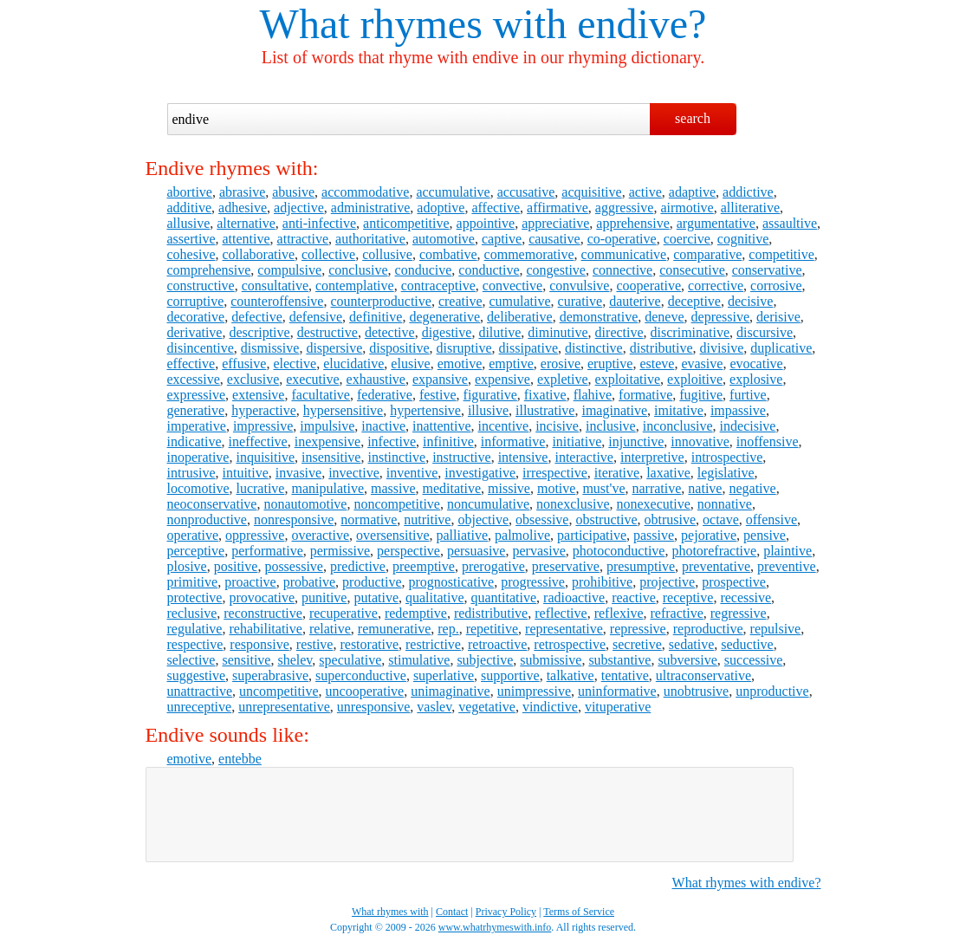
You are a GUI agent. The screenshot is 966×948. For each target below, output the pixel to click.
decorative (196, 316)
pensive (764, 535)
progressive (533, 582)
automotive (443, 238)
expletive (562, 379)
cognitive (743, 238)
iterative (616, 472)
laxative (668, 472)
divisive (722, 348)
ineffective (258, 441)
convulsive (579, 285)
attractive (303, 238)
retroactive (497, 644)
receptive (688, 597)
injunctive (636, 441)
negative (752, 488)
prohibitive (602, 582)
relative (330, 628)
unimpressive (534, 691)
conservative (767, 270)
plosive (187, 566)
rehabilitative (265, 628)
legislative (726, 472)
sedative (691, 644)
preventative (716, 566)
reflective (561, 613)
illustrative (544, 410)
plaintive (787, 550)
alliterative (750, 207)
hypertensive (425, 410)
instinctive (396, 457)
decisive (750, 301)
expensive (502, 379)
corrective (715, 285)
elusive (410, 363)
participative (591, 535)
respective (195, 644)
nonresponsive (294, 519)
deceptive (694, 301)
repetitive (492, 628)
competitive (781, 254)
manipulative (327, 488)
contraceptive (438, 285)
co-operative (622, 238)
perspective (408, 550)
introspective (727, 457)
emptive (511, 363)
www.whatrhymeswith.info (495, 927)
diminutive (557, 332)
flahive (593, 394)
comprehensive (209, 270)
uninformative (617, 691)
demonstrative (599, 316)
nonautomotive (305, 504)
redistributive (491, 613)
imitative (678, 410)
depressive (720, 316)
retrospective (570, 644)
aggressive (624, 207)
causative (554, 238)
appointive (486, 223)
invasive (298, 472)
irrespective (554, 472)
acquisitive (591, 192)
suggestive (196, 675)
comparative (707, 254)
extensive (258, 394)
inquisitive (265, 457)
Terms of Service (578, 912)
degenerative (444, 316)
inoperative (198, 457)
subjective (485, 660)
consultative (275, 285)
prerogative (493, 566)
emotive (460, 363)
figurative (490, 394)
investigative (479, 472)
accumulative (452, 192)
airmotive (686, 207)
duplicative (781, 348)
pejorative (708, 535)
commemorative (529, 254)
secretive (637, 644)
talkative (570, 675)
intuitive (246, 472)
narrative (657, 488)
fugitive (701, 394)
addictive (748, 192)
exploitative (628, 379)
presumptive (640, 566)
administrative (371, 207)
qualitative (434, 597)
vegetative (486, 706)
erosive (560, 363)
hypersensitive (343, 410)
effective (191, 363)
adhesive (242, 207)
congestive (556, 270)
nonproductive (207, 519)
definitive (375, 316)
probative (309, 582)
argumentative (716, 223)
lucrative (260, 488)
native (705, 488)
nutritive (427, 519)
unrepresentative (284, 706)
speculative (350, 660)
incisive (557, 426)
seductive (747, 644)
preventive (786, 566)
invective (353, 472)
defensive (315, 316)
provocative (262, 597)
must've (603, 488)
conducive (423, 270)
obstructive (606, 519)
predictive (358, 566)
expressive (196, 394)
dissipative (528, 348)
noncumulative (488, 504)
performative (267, 550)
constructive (201, 285)
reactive (634, 597)
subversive (687, 660)
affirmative (557, 207)
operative (193, 535)
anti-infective (319, 223)
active (645, 192)
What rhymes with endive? (746, 882)
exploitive (695, 379)
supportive (510, 675)
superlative (443, 675)
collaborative (258, 254)
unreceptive (199, 706)
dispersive (334, 348)
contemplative (354, 285)
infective (391, 441)
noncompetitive (396, 504)
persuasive (476, 550)
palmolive (522, 535)
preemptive (423, 566)
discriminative (690, 332)
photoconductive (619, 550)
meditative (452, 488)
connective (622, 270)
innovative (700, 441)
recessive (745, 597)
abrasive (242, 192)
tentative (625, 675)
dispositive (399, 348)
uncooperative (365, 691)
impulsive (327, 426)
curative (580, 301)
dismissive (270, 348)
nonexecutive (653, 504)
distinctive (594, 348)
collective (328, 254)
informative (513, 441)
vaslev (434, 706)
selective (191, 660)
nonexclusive (572, 504)
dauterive (635, 301)
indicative (194, 441)
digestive (447, 332)
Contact (452, 912)
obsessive (541, 519)
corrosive (776, 285)
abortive (189, 192)
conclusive (357, 270)
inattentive (441, 426)
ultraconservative (703, 675)
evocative (755, 363)
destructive (327, 332)
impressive (263, 426)
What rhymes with (413, 24)
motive (556, 488)
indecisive (748, 426)
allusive (189, 223)
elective (294, 363)
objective (483, 519)
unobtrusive (696, 691)
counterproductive (380, 301)
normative (368, 519)
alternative (246, 223)
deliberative (520, 316)
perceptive (196, 550)
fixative (545, 394)
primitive (192, 582)
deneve (664, 316)
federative (384, 394)
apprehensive (632, 223)
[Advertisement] (469, 815)
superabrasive (270, 675)
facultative (320, 394)
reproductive (708, 628)
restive (315, 644)
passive (653, 535)
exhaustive (376, 379)
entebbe (240, 758)
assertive (191, 238)
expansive (440, 379)
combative (448, 254)
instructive (461, 457)
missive (509, 488)
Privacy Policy (506, 912)
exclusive (253, 379)
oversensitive (392, 535)
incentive (503, 426)
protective (195, 597)
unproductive (772, 691)
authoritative (370, 238)
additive (189, 207)
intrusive (191, 472)
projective (667, 582)
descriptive (259, 332)
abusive (293, 192)
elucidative (353, 363)
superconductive (360, 675)
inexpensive (327, 441)
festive (438, 394)
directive (619, 332)
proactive (250, 582)
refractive (676, 613)
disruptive (464, 348)
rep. (448, 628)
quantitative (504, 597)
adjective (299, 207)
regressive (738, 613)
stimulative (419, 660)
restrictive (433, 644)
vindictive (550, 706)
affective (495, 207)
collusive (387, 254)
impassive (738, 410)
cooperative (648, 285)
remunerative (394, 628)
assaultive (789, 223)
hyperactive (263, 410)
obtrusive (671, 519)
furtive (748, 394)
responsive (259, 644)
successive (753, 660)
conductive (488, 270)
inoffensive (767, 441)
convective (512, 285)
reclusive (192, 613)
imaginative (614, 410)
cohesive (191, 254)
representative (564, 628)
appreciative (555, 223)
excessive (193, 379)
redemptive (416, 613)
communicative (624, 254)
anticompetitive (406, 223)
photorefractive (713, 550)
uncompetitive (279, 691)
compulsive (289, 270)
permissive (340, 550)
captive (502, 238)
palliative (463, 535)
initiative (576, 441)
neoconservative (212, 504)
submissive (550, 660)
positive (236, 566)
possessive (293, 566)
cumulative (520, 301)
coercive (687, 238)
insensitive (330, 457)
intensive (523, 457)
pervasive (538, 550)
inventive (412, 472)
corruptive (195, 301)
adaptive (692, 192)
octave (721, 519)
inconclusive (678, 426)
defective (256, 316)
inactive (383, 426)
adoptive (440, 207)
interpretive (652, 457)
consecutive (692, 270)
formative (645, 394)
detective (390, 332)
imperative (196, 426)
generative (196, 410)
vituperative (618, 706)
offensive (771, 519)
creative (460, 301)
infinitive (448, 441)
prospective (734, 582)
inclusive (611, 426)
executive (312, 379)
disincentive (200, 348)
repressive (638, 628)
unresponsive (373, 706)
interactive (583, 457)
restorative (369, 644)
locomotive (198, 488)
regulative (195, 628)
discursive (764, 332)
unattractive (200, 691)
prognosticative (452, 582)
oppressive (254, 535)
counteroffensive (276, 301)
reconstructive (263, 613)
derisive (778, 316)
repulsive (775, 628)
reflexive (619, 613)
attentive (245, 238)
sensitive (246, 660)
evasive (702, 363)
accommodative (365, 192)
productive (371, 582)
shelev (294, 660)
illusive (488, 410)
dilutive (499, 332)
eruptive (609, 363)
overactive (320, 535)
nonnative (724, 504)
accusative (526, 192)
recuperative (343, 613)
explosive (755, 379)
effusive (244, 363)
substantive (619, 660)
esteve (656, 363)
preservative (566, 566)
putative (376, 597)
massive (393, 488)
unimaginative (450, 691)
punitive (324, 597)
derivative (195, 332)
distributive (661, 348)
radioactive (574, 597)
